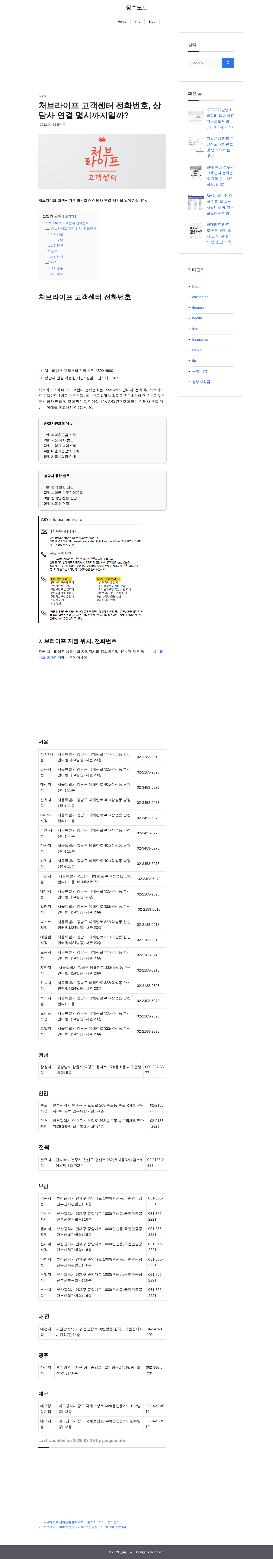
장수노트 (136, 7)
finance (198, 308)
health (197, 318)
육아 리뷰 (200, 371)
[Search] (228, 63)
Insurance (200, 340)
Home (122, 21)
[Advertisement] (102, 62)
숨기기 (69, 216)
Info (137, 21)
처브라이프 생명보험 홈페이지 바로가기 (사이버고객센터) (82, 1522)
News (196, 350)
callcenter (200, 297)
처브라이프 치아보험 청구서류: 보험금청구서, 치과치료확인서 (84, 1527)
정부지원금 (201, 382)
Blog (152, 21)
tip (194, 361)
